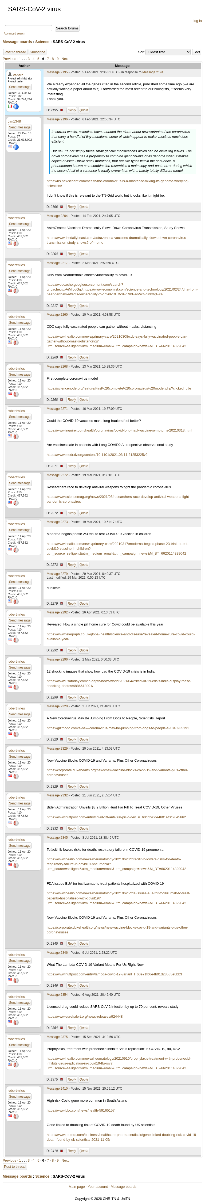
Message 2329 (57, 748)
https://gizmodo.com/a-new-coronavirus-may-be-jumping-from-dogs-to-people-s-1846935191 (118, 728)
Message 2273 (57, 522)
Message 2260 (57, 314)
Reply (72, 110)
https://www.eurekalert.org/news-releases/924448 (85, 1016)
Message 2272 (57, 475)
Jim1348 (14, 121)
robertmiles (16, 218)
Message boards (17, 42)
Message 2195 (57, 72)
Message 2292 (57, 612)
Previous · (11, 59)
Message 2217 (57, 263)
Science (42, 42)
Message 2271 (57, 409)
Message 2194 (152, 72)
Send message (19, 87)
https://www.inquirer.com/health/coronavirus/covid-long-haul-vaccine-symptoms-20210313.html (119, 430)
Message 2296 (57, 659)
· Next (64, 59)
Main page (77, 1187)
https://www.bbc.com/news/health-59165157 (81, 1110)
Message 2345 (57, 838)
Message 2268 (57, 366)
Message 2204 (57, 216)
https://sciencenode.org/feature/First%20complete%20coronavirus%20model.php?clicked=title (119, 388)
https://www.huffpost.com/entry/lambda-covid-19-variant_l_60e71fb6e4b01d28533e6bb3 (114, 974)
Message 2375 (57, 1037)
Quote (84, 110)
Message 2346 (57, 953)
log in (198, 21)
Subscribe (37, 52)
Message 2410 (57, 1088)
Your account (98, 1187)
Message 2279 (57, 574)
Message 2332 (57, 795)
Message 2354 (57, 995)
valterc (18, 75)
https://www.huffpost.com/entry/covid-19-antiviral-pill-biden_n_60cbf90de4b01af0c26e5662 (116, 817)
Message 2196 (57, 119)
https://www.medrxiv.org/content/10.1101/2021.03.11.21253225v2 (97, 455)
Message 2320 (57, 706)
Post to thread (15, 52)
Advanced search (14, 33)
